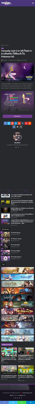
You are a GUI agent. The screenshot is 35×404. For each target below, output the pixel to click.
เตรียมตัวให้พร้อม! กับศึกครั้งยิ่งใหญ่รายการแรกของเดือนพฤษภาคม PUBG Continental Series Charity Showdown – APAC (22, 222)
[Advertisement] (17, 24)
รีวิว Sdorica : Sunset (16, 238)
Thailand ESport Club (27, 392)
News (7, 45)
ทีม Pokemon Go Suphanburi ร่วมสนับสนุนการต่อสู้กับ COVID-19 (26, 377)
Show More (17, 116)
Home (3, 45)
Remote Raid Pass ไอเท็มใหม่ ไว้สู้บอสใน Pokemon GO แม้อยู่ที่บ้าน (8, 359)
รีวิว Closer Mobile (15, 250)
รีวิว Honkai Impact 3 (16, 257)
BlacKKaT (5, 60)
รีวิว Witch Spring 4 (15, 232)
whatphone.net (21, 395)
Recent (9, 191)
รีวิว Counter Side (15, 244)
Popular (25, 191)
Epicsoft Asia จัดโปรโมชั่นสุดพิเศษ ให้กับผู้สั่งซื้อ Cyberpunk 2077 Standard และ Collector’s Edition (22, 202)
